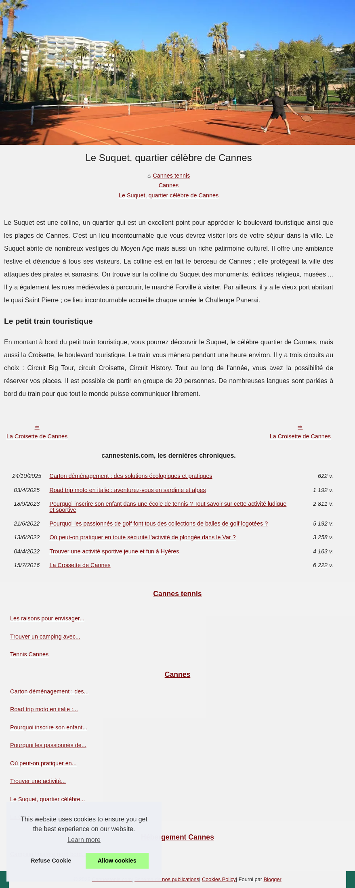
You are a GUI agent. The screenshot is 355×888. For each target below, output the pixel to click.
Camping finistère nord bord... (48, 854)
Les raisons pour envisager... (47, 618)
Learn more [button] (84, 839)
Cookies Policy (219, 879)
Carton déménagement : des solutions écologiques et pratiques (130, 476)
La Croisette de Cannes (36, 436)
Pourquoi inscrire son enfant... (48, 727)
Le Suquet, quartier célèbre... (47, 799)
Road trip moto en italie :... (44, 709)
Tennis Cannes (29, 654)
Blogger (272, 879)
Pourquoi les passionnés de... (48, 745)
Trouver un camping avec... (45, 636)
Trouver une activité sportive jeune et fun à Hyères (114, 551)
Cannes (169, 185)
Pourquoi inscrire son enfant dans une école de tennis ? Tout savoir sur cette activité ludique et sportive (167, 507)
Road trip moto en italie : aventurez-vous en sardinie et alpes (127, 490)
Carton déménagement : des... (49, 691)
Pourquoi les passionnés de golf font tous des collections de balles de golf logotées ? (158, 523)
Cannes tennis (171, 175)
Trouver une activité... (38, 781)
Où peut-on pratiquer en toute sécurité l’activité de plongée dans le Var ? (142, 537)
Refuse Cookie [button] (51, 860)
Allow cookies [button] (117, 860)
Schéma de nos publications (166, 879)
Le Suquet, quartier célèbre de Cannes (168, 195)
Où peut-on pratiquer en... (43, 763)
